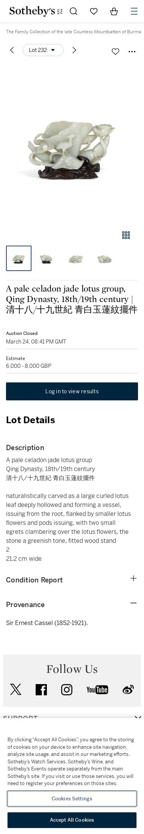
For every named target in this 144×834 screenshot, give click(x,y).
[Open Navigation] (134, 11)
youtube (97, 689)
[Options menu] (43, 50)
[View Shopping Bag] (114, 11)
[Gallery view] (126, 235)
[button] (72, 143)
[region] (72, 776)
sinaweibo (128, 689)
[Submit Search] (73, 11)
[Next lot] (74, 50)
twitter (15, 689)
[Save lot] (116, 52)
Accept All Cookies (72, 820)
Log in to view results (72, 391)
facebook (41, 689)
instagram (66, 689)
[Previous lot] (12, 50)
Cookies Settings (72, 798)
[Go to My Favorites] (94, 11)
